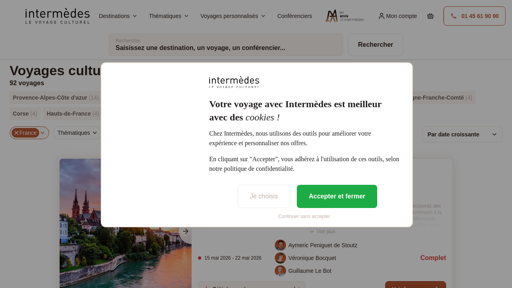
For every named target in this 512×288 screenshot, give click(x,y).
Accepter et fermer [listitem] (337, 196)
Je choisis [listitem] (264, 196)
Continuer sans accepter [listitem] (304, 216)
